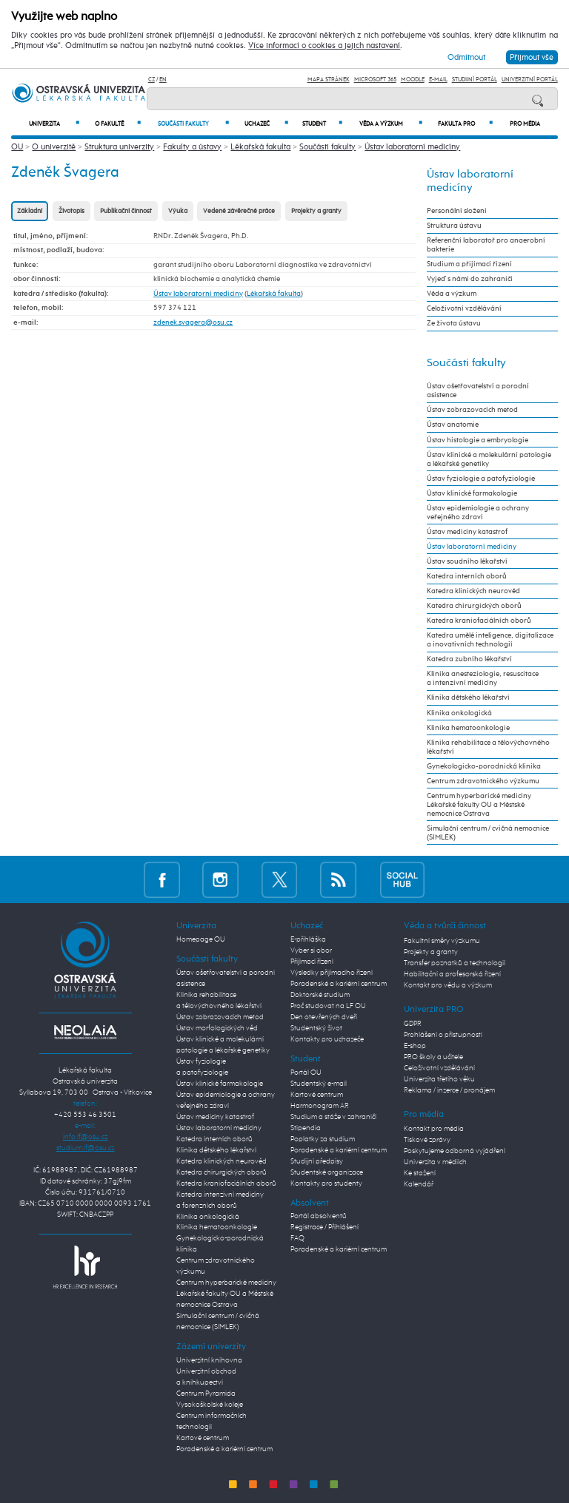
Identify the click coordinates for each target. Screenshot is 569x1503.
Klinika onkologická (459, 713)
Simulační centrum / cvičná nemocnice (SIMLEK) (488, 833)
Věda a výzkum (390, 124)
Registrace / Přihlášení (324, 1227)
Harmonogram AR (319, 1105)
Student (322, 124)
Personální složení (457, 211)
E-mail (438, 79)
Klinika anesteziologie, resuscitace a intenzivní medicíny (483, 678)
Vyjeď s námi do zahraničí (470, 279)
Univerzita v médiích (435, 1162)
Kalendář (418, 1184)
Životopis (71, 211)
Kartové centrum (202, 1438)
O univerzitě (54, 147)
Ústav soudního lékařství (467, 561)
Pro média (525, 124)
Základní (29, 211)
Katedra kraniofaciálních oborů (479, 620)
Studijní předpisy (316, 1161)
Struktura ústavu (454, 225)
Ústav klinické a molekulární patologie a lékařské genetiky (489, 459)
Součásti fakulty (193, 124)
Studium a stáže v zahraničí (333, 1117)
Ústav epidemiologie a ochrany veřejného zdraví (478, 512)
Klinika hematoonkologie (468, 728)
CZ (151, 79)
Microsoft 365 (375, 79)
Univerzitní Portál (530, 79)
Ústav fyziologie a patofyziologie (481, 478)
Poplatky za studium (322, 1139)
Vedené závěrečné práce (239, 211)
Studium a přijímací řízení (469, 264)
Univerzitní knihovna (209, 1360)
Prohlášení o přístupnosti (443, 1034)
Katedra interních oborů (467, 576)
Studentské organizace (326, 1172)
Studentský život (316, 1028)
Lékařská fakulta (260, 147)
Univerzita (54, 124)
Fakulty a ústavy (192, 147)
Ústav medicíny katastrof (467, 532)
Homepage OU (200, 939)
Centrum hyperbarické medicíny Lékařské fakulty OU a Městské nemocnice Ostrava (479, 804)
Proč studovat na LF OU (328, 1006)
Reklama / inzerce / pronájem (449, 1090)
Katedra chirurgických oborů (474, 605)
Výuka (177, 211)
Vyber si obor (311, 950)
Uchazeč (266, 124)
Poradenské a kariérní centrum (224, 1449)
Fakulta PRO (465, 124)
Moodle (413, 79)
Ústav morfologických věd (217, 1028)
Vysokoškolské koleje (209, 1404)
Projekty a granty (316, 211)
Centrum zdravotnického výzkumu (483, 781)
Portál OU (306, 1072)
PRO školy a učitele (433, 1057)
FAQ (297, 1238)
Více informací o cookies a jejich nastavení (324, 45)
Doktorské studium (320, 995)
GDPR (413, 1023)
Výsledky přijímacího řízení (331, 972)
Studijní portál (474, 79)
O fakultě (118, 124)
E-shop (415, 1046)
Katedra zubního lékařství (469, 659)
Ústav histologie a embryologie (477, 440)
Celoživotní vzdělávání (464, 308)
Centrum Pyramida (206, 1393)
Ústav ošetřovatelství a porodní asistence (478, 390)
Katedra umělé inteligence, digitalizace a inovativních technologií (490, 640)
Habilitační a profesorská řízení (452, 974)
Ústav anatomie (453, 424)
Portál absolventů (318, 1216)
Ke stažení (420, 1173)
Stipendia (305, 1128)
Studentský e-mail (318, 1083)
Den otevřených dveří (323, 1017)
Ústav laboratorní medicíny (412, 147)
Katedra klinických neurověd (473, 591)
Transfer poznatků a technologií (454, 963)
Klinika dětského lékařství (468, 697)
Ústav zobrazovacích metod (472, 409)
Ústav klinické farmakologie (472, 493)
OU (17, 147)
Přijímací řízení (311, 961)
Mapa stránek (328, 79)
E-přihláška (308, 939)
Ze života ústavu (454, 323)
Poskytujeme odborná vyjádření (454, 1151)
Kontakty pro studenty (326, 1183)
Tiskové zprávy (427, 1140)
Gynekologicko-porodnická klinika (484, 766)
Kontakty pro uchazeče (327, 1039)
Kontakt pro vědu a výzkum (448, 985)
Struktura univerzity (119, 147)
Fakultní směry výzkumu (442, 941)
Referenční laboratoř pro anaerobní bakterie (486, 245)
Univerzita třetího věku (439, 1079)
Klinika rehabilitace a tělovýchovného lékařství (488, 747)
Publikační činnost (126, 211)
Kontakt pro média (434, 1128)
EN (163, 79)
